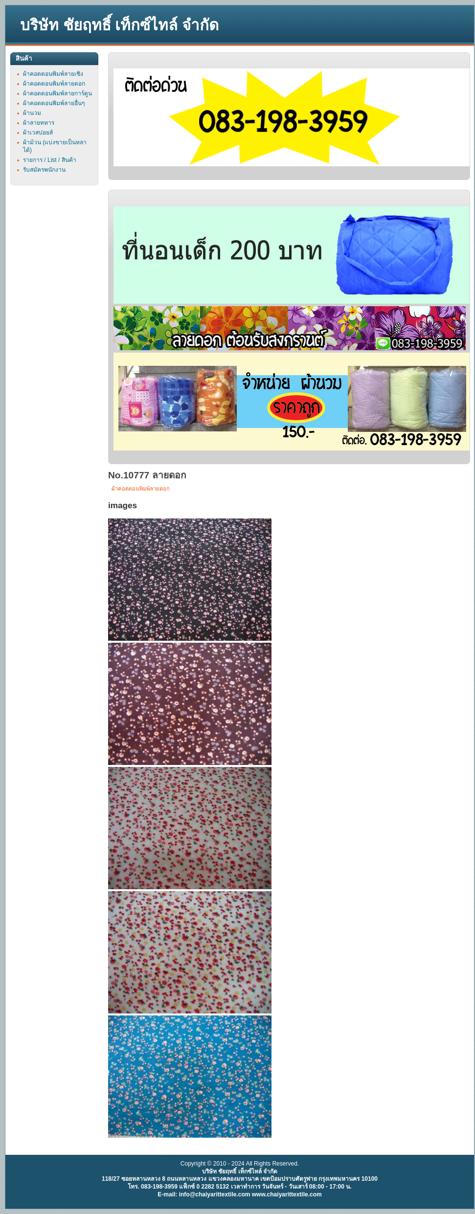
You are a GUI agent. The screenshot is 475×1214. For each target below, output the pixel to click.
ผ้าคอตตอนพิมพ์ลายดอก (141, 489)
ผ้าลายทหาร (38, 122)
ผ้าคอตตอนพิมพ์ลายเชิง (53, 73)
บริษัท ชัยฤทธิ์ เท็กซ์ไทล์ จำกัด (119, 25)
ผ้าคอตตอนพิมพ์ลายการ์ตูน (57, 93)
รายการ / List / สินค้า (49, 160)
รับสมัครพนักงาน (44, 169)
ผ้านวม (32, 113)
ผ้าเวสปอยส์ (38, 132)
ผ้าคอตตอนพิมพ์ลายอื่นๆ (54, 103)
